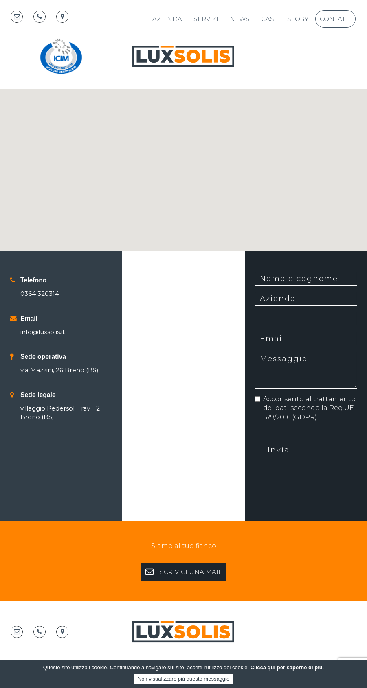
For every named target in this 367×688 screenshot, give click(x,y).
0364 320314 (39, 293)
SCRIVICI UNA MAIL (183, 572)
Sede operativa (43, 356)
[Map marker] (62, 17)
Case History (284, 19)
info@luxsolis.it (42, 332)
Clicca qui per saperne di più (287, 667)
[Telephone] (39, 17)
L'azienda (165, 19)
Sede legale (38, 394)
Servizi (205, 19)
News (240, 19)
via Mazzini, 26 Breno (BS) (59, 370)
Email (28, 318)
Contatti (335, 19)
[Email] (17, 17)
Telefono (33, 280)
